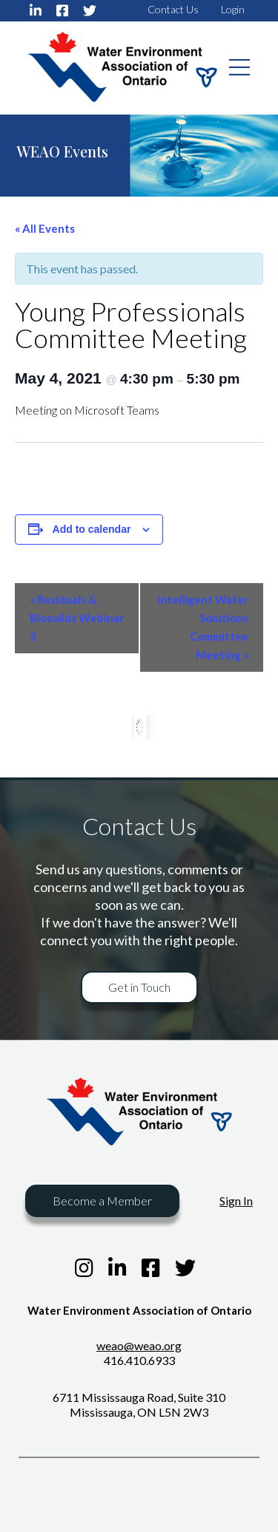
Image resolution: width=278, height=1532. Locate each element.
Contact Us (173, 9)
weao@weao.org (139, 1345)
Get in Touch (139, 987)
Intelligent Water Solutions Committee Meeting (202, 627)
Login (233, 9)
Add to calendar (92, 529)
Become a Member (102, 1201)
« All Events (45, 228)
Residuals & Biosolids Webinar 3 (77, 618)
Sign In (236, 1201)
